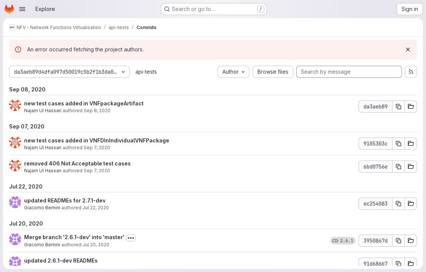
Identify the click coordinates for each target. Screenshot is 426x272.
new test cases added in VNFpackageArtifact (84, 103)
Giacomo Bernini (42, 207)
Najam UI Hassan (42, 110)
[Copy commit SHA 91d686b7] (398, 264)
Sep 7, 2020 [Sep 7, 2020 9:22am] (97, 147)
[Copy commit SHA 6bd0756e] (398, 167)
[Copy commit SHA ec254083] (398, 204)
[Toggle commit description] (131, 238)
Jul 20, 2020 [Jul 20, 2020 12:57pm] (96, 244)
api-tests (146, 71)
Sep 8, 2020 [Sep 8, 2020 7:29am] (97, 110)
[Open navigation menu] (22, 9)
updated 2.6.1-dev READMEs (61, 260)
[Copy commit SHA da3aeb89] (398, 106)
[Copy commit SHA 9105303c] (398, 144)
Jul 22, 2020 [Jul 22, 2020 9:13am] (96, 207)
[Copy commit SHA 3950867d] (398, 241)
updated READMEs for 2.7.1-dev (65, 200)
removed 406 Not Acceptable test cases (77, 163)
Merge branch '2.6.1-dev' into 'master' (74, 237)
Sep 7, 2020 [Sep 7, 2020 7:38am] (97, 170)
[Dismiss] (407, 49)
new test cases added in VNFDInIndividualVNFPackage (96, 140)
